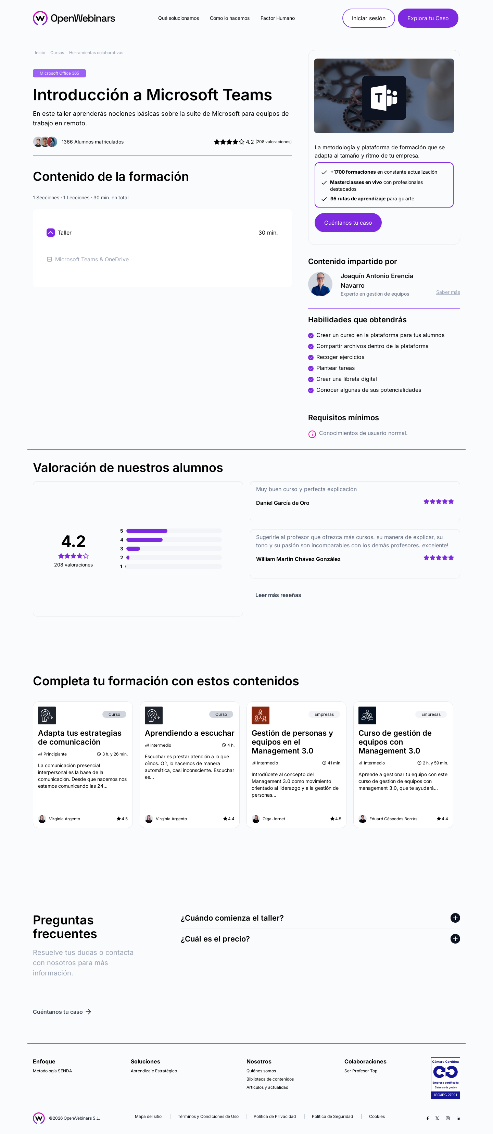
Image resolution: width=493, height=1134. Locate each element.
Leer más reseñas (278, 594)
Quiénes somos (261, 1070)
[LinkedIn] (458, 1118)
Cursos (57, 52)
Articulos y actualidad (267, 1087)
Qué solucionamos (178, 18)
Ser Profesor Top (360, 1070)
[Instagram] (448, 1118)
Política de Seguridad (332, 1116)
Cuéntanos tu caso (348, 222)
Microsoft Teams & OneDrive (88, 259)
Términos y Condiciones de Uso (208, 1116)
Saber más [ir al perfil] (448, 292)
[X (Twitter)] (437, 1118)
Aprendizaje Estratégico (154, 1070)
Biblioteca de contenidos (270, 1079)
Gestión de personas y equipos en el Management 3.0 (292, 741)
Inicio (40, 52)
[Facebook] (428, 1118)
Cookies (377, 1116)
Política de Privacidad (275, 1116)
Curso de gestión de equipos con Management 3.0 (395, 741)
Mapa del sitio (149, 1116)
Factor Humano (278, 18)
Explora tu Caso (428, 18)
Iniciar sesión (368, 18)
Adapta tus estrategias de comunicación (80, 737)
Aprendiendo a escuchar (190, 732)
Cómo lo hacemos (230, 18)
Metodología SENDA (52, 1070)
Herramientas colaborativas (96, 52)
